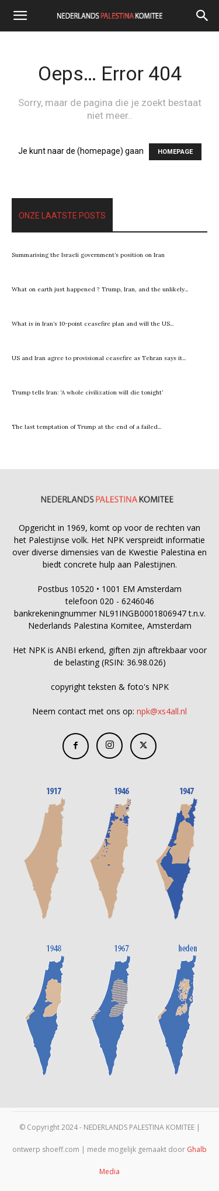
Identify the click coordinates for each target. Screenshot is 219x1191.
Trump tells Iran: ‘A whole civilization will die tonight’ (87, 392)
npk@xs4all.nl (162, 711)
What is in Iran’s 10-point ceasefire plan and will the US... (92, 323)
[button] (20, 15)
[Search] (202, 15)
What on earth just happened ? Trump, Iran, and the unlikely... (100, 289)
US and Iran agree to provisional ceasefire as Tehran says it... (99, 358)
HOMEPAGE (175, 152)
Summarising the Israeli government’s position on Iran (88, 255)
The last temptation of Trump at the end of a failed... (86, 427)
